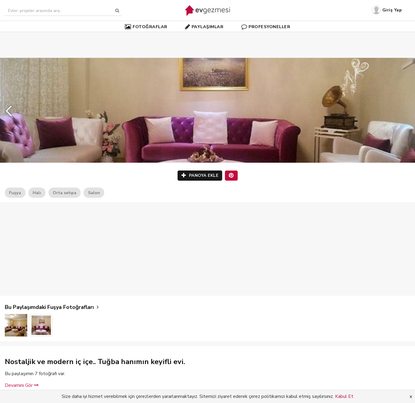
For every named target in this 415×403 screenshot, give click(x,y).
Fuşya (15, 193)
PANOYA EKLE (200, 175)
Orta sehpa (64, 193)
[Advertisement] (207, 36)
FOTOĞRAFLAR (146, 27)
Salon (94, 193)
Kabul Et (344, 396)
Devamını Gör (22, 385)
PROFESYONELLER (265, 27)
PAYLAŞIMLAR (204, 27)
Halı (37, 193)
